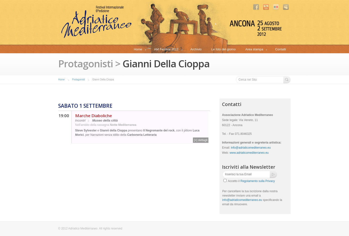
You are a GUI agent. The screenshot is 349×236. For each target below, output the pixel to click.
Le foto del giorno (223, 49)
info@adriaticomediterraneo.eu (251, 147)
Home (138, 50)
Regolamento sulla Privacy (257, 181)
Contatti (280, 49)
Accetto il (251, 181)
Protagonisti (78, 79)
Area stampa (254, 50)
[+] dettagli (200, 140)
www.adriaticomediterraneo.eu (249, 152)
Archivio (196, 49)
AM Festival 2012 (166, 50)
